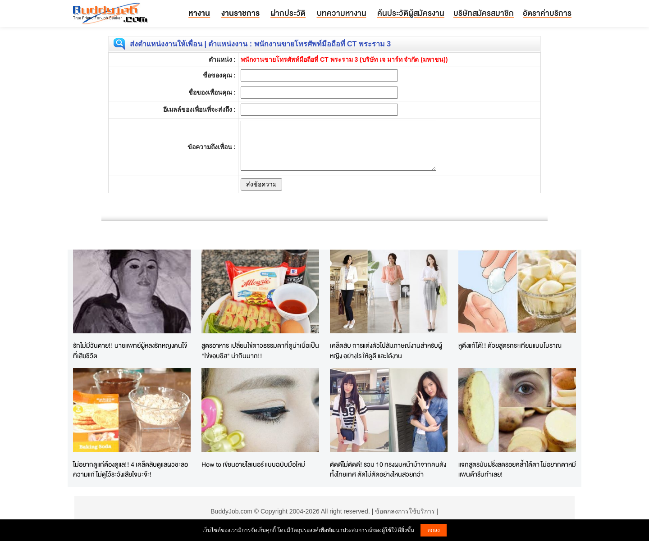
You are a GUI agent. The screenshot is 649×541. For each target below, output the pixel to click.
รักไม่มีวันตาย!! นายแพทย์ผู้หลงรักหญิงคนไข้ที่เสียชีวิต (130, 350)
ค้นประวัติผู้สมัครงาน (410, 13)
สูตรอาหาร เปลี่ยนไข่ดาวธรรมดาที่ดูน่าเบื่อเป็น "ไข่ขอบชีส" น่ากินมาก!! (260, 350)
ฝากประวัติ (288, 13)
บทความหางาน (341, 13)
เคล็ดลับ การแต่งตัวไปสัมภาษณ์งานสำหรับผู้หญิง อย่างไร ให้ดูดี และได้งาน (386, 350)
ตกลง (433, 530)
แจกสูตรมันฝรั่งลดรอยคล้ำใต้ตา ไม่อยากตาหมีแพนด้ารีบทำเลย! (517, 469)
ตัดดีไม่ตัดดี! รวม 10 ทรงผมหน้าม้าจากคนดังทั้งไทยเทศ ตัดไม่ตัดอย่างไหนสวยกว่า (388, 469)
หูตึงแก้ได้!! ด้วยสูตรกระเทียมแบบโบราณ (510, 345)
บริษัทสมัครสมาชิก (483, 13)
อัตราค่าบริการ (547, 13)
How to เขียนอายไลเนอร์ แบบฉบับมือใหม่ (253, 464)
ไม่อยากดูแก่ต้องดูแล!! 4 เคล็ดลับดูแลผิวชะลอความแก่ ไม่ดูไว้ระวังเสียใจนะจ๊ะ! (130, 469)
